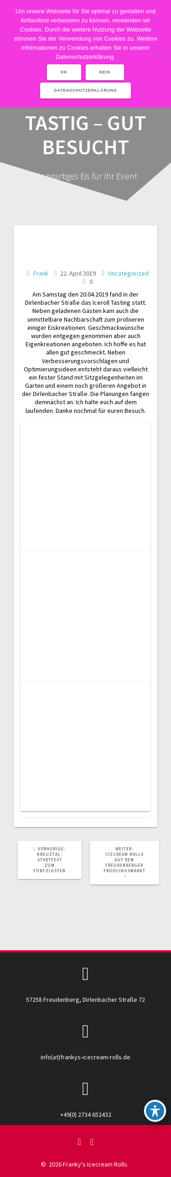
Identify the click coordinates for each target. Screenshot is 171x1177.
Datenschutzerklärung (85, 90)
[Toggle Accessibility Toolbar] (155, 1111)
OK (64, 72)
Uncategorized (128, 273)
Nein (105, 72)
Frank (40, 273)
